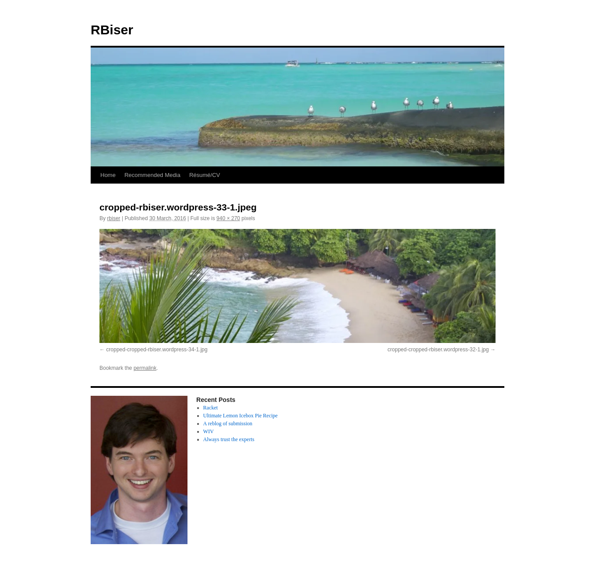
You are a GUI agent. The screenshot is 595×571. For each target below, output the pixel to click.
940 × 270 (228, 218)
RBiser (112, 29)
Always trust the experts (228, 439)
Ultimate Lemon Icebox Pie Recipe (240, 416)
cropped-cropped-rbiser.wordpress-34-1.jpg (156, 349)
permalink (144, 368)
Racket (210, 408)
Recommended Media (152, 175)
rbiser (113, 218)
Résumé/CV (204, 175)
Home (108, 175)
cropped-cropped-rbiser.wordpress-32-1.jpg (438, 349)
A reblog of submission (228, 423)
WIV (208, 431)
